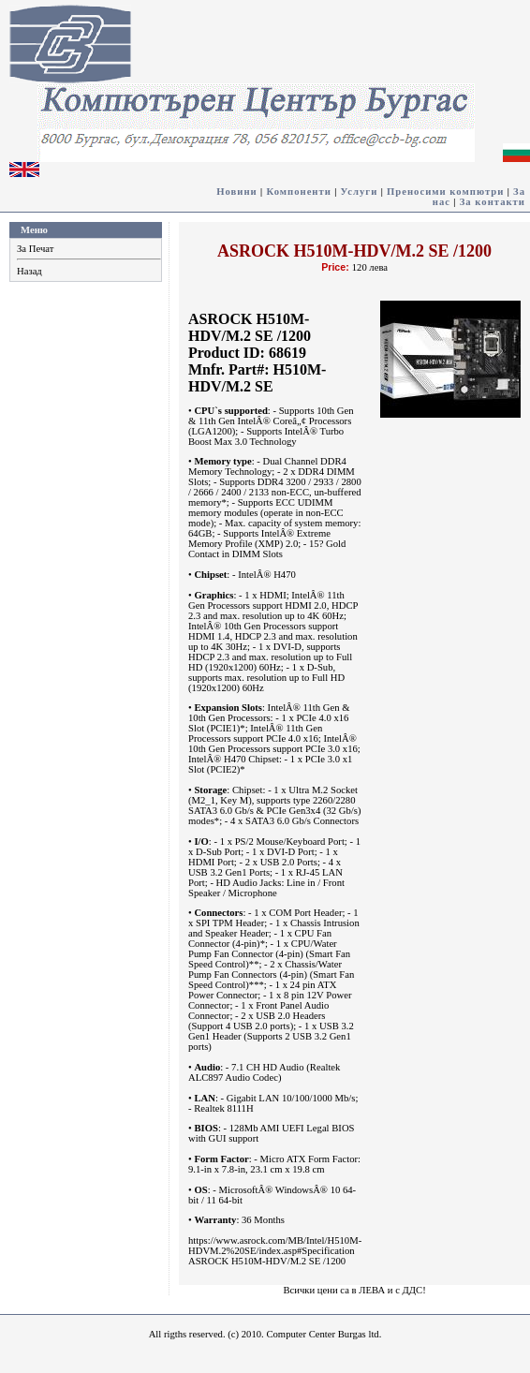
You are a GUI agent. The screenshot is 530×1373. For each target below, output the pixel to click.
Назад (29, 271)
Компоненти (298, 191)
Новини (237, 191)
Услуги (359, 191)
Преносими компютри (445, 191)
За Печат (35, 249)
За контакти (492, 202)
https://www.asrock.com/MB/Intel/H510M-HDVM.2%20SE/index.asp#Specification (274, 1245)
